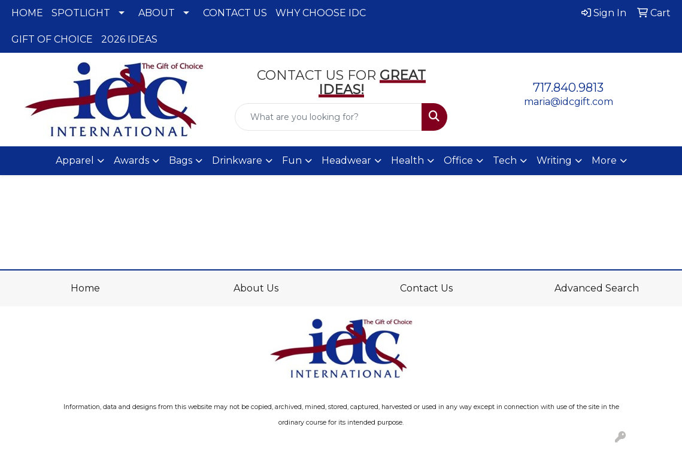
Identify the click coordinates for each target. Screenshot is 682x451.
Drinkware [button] (237, 160)
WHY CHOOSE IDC (320, 13)
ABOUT (156, 13)
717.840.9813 (568, 87)
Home (85, 288)
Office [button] (458, 160)
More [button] (604, 160)
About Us (256, 288)
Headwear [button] (346, 160)
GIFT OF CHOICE (52, 39)
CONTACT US (235, 13)
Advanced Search (596, 288)
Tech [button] (505, 160)
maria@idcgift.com (568, 101)
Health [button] (407, 160)
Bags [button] (180, 160)
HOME (27, 13)
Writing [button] (554, 160)
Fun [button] (292, 160)
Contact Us (426, 288)
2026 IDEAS (129, 39)
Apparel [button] (75, 160)
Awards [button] (131, 160)
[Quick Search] (329, 117)
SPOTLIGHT (80, 13)
